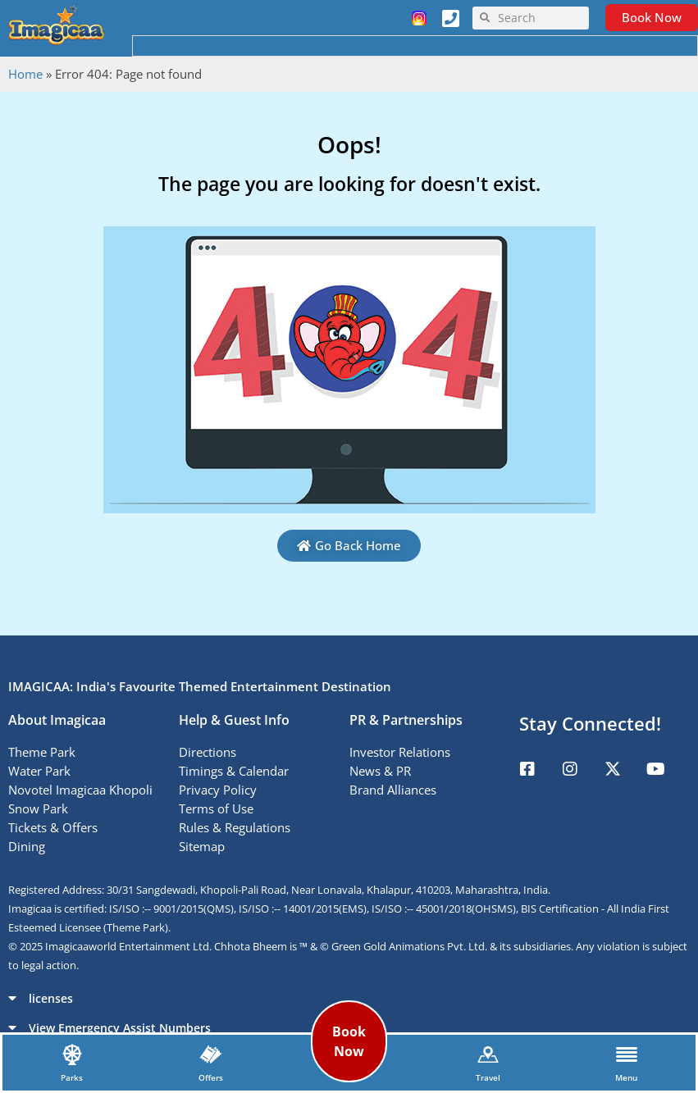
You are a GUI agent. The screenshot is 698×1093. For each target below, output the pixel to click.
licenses (51, 998)
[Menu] (626, 1054)
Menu (626, 1077)
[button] (349, 997)
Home (25, 74)
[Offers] (210, 1054)
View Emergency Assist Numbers (120, 1028)
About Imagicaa (57, 720)
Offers (210, 1077)
